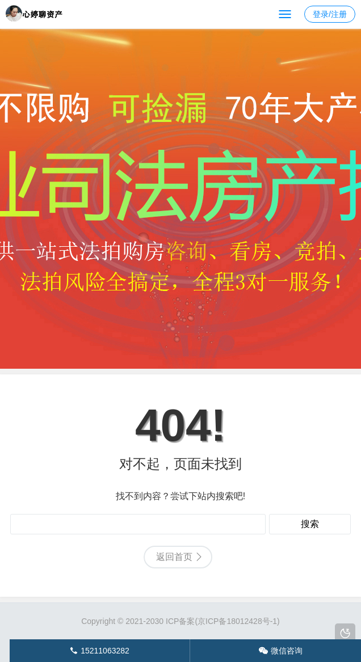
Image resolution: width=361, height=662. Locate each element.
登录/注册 (330, 14)
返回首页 (174, 557)
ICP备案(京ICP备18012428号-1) (223, 621)
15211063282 (99, 650)
